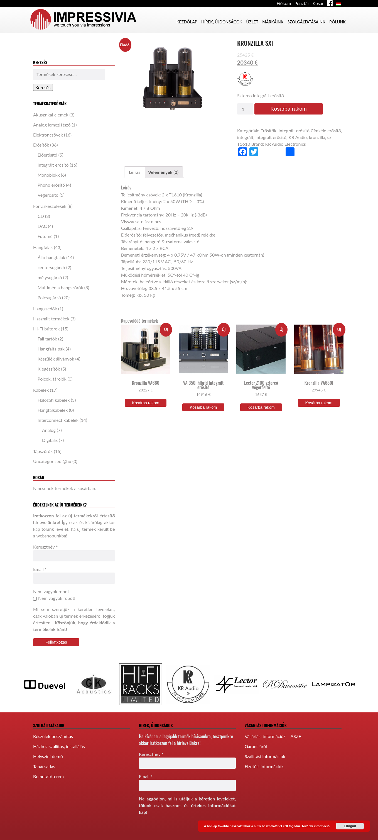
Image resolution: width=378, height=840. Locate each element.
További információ (315, 826)
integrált (245, 137)
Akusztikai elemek (50, 114)
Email (40, 569)
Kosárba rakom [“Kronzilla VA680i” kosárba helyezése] (318, 403)
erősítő (334, 130)
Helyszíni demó (48, 756)
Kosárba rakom (289, 109)
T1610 (243, 144)
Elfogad (350, 826)
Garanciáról (256, 746)
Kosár (318, 3)
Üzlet (252, 22)
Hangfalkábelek (53, 410)
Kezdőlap (186, 22)
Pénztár (301, 3)
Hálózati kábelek (54, 400)
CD (41, 216)
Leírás (135, 172)
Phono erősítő (51, 185)
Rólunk (337, 22)
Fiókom (284, 3)
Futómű (45, 236)
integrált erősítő (271, 137)
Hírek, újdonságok (221, 22)
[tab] (134, 172)
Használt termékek (51, 318)
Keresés (43, 87)
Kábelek (41, 390)
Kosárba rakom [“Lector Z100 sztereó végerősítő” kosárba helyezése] (261, 407)
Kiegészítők (49, 368)
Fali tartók (47, 338)
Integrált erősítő (53, 164)
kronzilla (317, 137)
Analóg (49, 430)
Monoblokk (49, 174)
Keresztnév (45, 546)
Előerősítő (47, 154)
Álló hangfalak (51, 257)
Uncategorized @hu (52, 461)
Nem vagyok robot (51, 591)
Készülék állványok (56, 358)
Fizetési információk (264, 766)
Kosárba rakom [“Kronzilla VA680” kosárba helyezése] (145, 403)
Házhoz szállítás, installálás (59, 746)
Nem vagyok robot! (54, 598)
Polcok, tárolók (52, 378)
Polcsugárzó (49, 297)
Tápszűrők (43, 451)
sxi (330, 137)
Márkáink (272, 22)
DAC (42, 226)
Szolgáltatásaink (306, 22)
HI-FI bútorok (46, 328)
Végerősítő (48, 195)
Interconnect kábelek (58, 420)
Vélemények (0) (163, 172)
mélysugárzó (50, 277)
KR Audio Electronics (285, 144)
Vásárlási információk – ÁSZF (273, 736)
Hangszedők (45, 308)
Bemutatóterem (48, 776)
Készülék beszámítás (53, 736)
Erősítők (41, 144)
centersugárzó (51, 267)
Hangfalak (43, 247)
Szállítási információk (265, 756)
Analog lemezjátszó (51, 124)
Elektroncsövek (48, 134)
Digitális (50, 440)
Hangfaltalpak (51, 348)
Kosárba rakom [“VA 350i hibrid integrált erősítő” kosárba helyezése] (203, 407)
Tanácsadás (44, 766)
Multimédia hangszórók (60, 287)
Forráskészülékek (50, 206)
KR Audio (298, 137)
